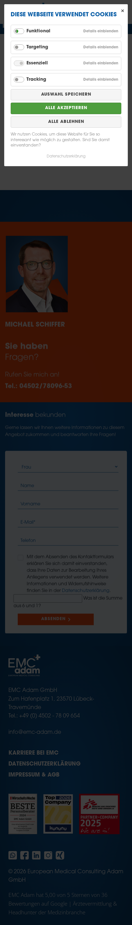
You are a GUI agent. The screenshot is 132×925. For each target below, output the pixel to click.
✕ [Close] (123, 11)
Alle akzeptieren (66, 108)
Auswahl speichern (66, 95)
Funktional (38, 31)
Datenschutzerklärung (66, 156)
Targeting (37, 47)
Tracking (36, 79)
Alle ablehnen (66, 122)
